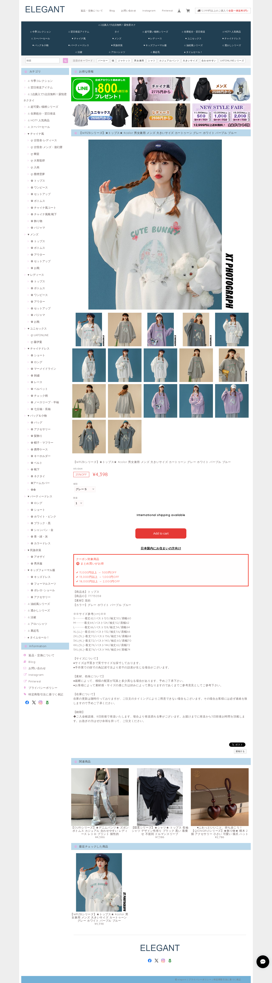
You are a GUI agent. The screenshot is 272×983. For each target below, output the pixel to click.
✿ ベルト (36, 462)
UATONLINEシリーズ (232, 60)
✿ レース (36, 382)
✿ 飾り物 (36, 221)
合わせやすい (208, 60)
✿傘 (33, 489)
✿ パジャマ (38, 227)
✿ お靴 (35, 268)
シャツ (151, 60)
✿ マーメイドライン (43, 368)
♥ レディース (155, 38)
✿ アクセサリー (41, 429)
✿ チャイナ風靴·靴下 (44, 214)
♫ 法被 (78, 52)
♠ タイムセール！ (193, 52)
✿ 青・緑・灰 (39, 536)
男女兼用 (139, 60)
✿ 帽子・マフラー (42, 442)
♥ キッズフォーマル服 (155, 45)
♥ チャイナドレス (231, 38)
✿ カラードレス (41, 543)
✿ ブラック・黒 (41, 523)
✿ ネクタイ (38, 476)
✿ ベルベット (39, 388)
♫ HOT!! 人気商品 (231, 31)
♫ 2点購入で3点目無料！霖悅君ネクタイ (117, 25)
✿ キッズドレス (41, 576)
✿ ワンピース (39, 187)
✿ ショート (38, 355)
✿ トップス (38, 180)
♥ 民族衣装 (117, 45)
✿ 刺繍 (35, 375)
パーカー (103, 60)
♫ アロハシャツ (117, 52)
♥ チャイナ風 (79, 38)
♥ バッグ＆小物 (41, 45)
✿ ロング (36, 362)
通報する (240, 751)
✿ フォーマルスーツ (43, 583)
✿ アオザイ (38, 556)
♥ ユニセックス (193, 38)
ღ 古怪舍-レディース (44, 140)
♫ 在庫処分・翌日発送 (193, 31)
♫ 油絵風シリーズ (193, 45)
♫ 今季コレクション (40, 31)
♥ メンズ (117, 38)
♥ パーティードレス (78, 45)
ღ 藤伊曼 (36, 342)
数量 (75, 497)
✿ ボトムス (38, 200)
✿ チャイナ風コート (43, 207)
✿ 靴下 (35, 469)
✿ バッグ (36, 422)
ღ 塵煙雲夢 (38, 174)
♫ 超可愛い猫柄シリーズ (155, 31)
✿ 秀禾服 (36, 563)
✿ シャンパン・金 (42, 530)
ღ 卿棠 (35, 154)
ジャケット (124, 60)
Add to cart (161, 533)
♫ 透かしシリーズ (231, 45)
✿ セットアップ (41, 194)
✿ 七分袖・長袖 (41, 409)
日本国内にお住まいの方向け (161, 548)
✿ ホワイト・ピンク (43, 516)
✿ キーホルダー (41, 456)
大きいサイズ (190, 60)
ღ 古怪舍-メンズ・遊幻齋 (46, 147)
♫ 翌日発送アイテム (78, 31)
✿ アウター (38, 254)
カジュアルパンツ (169, 60)
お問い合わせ (128, 10)
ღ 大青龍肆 (38, 160)
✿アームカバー (40, 483)
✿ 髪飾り (36, 435)
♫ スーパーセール (40, 38)
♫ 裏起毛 (155, 52)
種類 (75, 483)
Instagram (149, 10)
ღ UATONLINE (39, 335)
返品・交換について (92, 10)
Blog (112, 10)
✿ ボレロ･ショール (43, 590)
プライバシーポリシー (43, 687)
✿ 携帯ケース (39, 449)
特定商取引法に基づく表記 (45, 694)
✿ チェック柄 (39, 395)
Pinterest (167, 10)
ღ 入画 (35, 167)
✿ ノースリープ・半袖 (45, 402)
